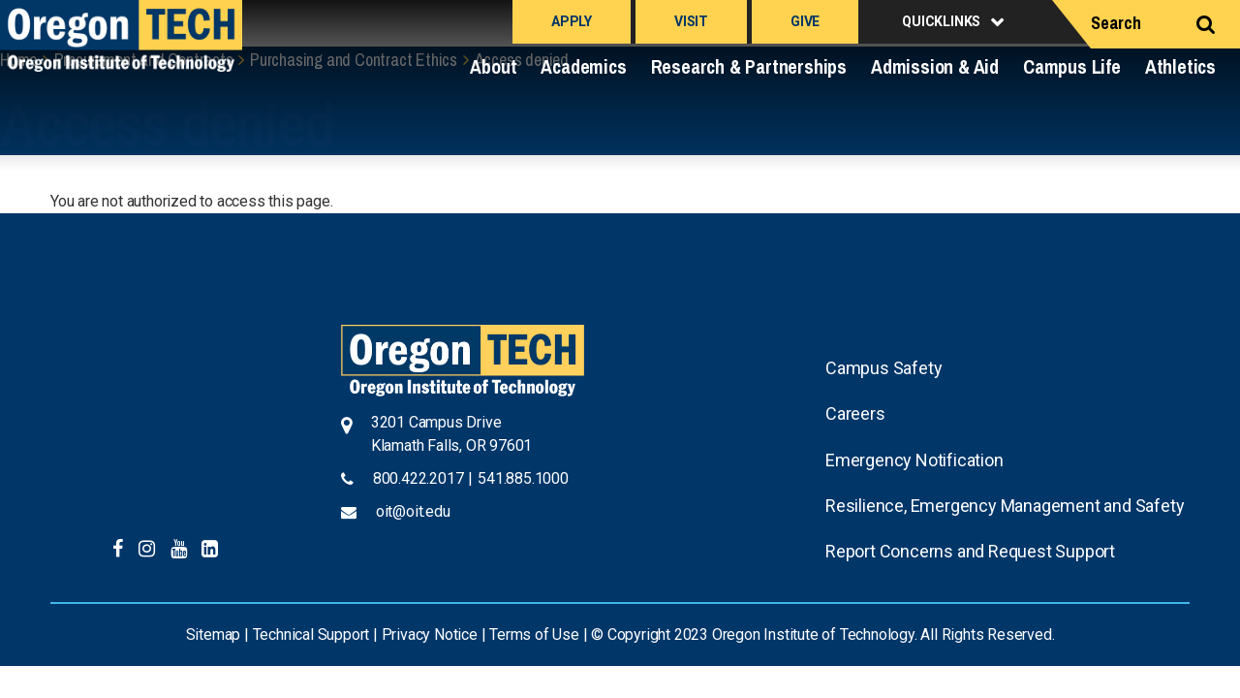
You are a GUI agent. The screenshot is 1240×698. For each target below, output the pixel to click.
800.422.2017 (418, 478)
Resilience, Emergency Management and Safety (1004, 505)
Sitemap (213, 634)
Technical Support (311, 634)
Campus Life (1072, 66)
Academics (583, 66)
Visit (691, 21)
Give (805, 21)
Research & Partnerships (749, 66)
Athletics (1180, 66)
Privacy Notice (430, 634)
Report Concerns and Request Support (970, 551)
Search (1116, 23)
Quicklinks (941, 21)
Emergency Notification (914, 460)
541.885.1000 (523, 478)
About (493, 66)
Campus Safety (883, 368)
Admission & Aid (935, 66)
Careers (855, 413)
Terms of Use (534, 634)
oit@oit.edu (413, 511)
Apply (571, 21)
